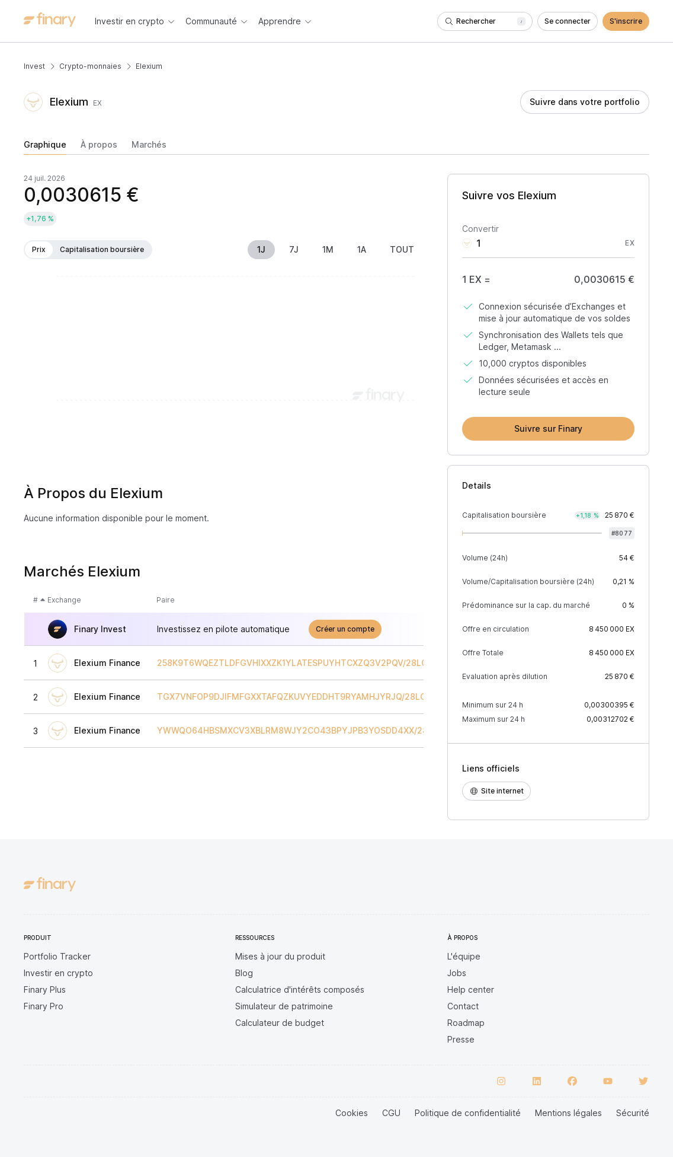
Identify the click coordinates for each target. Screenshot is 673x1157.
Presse (461, 1039)
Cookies (351, 1113)
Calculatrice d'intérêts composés (299, 989)
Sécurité (632, 1113)
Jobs (456, 973)
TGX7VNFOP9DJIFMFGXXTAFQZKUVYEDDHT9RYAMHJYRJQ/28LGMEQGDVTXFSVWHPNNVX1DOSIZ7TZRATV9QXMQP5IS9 (406, 697)
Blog (244, 973)
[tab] (45, 147)
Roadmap (466, 1023)
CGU (391, 1113)
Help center (470, 989)
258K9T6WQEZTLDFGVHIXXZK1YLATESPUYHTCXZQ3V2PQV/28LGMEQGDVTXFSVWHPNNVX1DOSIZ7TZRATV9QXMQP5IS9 (406, 663)
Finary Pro (43, 1006)
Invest (34, 66)
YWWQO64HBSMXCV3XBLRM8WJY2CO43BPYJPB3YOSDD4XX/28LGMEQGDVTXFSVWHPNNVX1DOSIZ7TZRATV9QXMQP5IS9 (412, 730)
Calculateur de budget (279, 1023)
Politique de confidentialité (468, 1113)
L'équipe (463, 956)
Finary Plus (45, 989)
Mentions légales (568, 1113)
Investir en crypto (58, 973)
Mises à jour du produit (280, 956)
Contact (463, 1006)
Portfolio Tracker (57, 956)
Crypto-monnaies (90, 66)
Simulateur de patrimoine (284, 1006)
